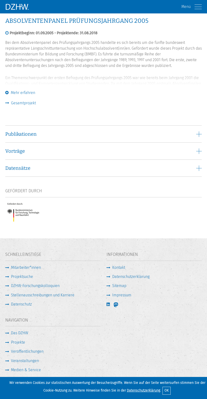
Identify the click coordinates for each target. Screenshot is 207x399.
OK (166, 390)
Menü (191, 7)
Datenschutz (21, 304)
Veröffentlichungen (27, 351)
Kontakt (118, 267)
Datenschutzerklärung (143, 390)
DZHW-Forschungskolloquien (35, 285)
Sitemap (119, 285)
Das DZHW (19, 333)
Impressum (121, 295)
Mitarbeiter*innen (26, 267)
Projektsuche (22, 276)
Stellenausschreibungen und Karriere (42, 295)
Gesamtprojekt (23, 103)
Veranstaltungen (25, 360)
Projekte (18, 342)
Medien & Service (26, 370)
